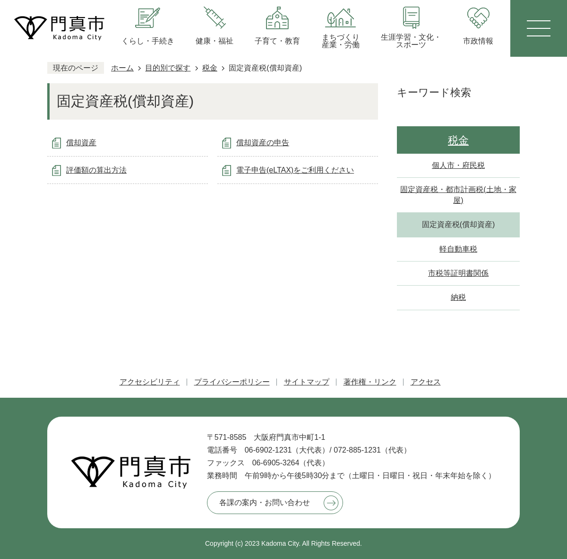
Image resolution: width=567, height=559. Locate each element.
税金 (209, 68)
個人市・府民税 (458, 165)
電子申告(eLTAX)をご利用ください (295, 170)
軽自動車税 (458, 249)
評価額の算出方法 (96, 170)
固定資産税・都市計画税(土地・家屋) (458, 194)
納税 (458, 297)
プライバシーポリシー (232, 382)
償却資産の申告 (262, 143)
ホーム (122, 68)
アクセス (426, 382)
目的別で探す (167, 68)
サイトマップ (306, 382)
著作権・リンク (370, 382)
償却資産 (81, 143)
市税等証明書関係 (458, 273)
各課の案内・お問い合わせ (264, 502)
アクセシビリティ (150, 382)
